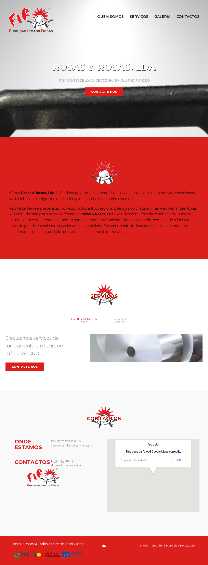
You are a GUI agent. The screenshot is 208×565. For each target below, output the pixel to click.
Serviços (139, 17)
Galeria (162, 17)
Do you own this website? (133, 460)
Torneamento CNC (84, 320)
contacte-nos (104, 92)
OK (179, 460)
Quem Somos (110, 17)
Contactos (188, 17)
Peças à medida (120, 320)
